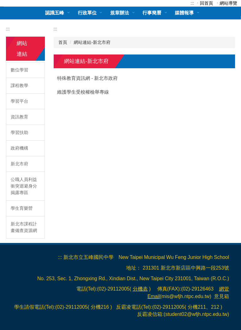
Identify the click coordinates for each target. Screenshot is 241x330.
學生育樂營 (22, 208)
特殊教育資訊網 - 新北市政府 (87, 78)
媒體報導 (184, 12)
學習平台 (19, 101)
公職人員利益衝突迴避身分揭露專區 (24, 186)
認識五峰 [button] (54, 12)
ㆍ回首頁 (204, 3)
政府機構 (19, 148)
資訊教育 (19, 116)
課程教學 (19, 85)
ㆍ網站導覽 (226, 3)
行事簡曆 (151, 12)
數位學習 (19, 69)
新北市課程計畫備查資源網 (24, 227)
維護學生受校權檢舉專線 (83, 92)
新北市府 (19, 163)
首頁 (62, 42)
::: (192, 3)
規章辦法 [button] (119, 12)
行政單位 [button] (87, 12)
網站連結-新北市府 (92, 42)
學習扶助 (19, 132)
